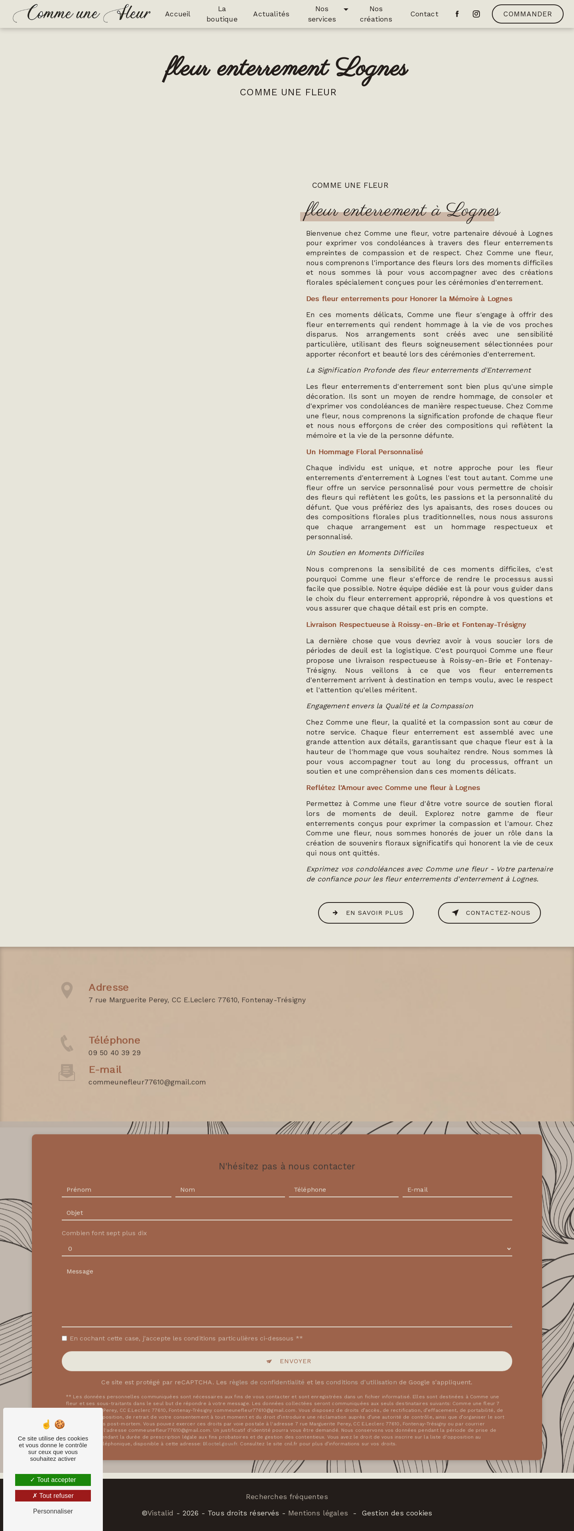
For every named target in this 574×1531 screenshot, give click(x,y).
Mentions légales (318, 1513)
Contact (424, 14)
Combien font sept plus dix (104, 1200)
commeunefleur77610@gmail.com (147, 1048)
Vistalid (160, 1513)
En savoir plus (365, 913)
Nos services (322, 14)
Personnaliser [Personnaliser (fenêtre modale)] (53, 1511)
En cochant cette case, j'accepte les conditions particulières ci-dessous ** (186, 1305)
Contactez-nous (489, 913)
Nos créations (376, 14)
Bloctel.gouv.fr (220, 1410)
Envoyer (295, 1328)
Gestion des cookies (397, 1513)
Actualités (271, 14)
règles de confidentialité (267, 1349)
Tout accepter (53, 1479)
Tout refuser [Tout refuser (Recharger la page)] (53, 1495)
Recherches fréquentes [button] (287, 1497)
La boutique (221, 14)
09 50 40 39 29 (114, 1086)
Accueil (178, 14)
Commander (527, 14)
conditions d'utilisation (361, 1349)
